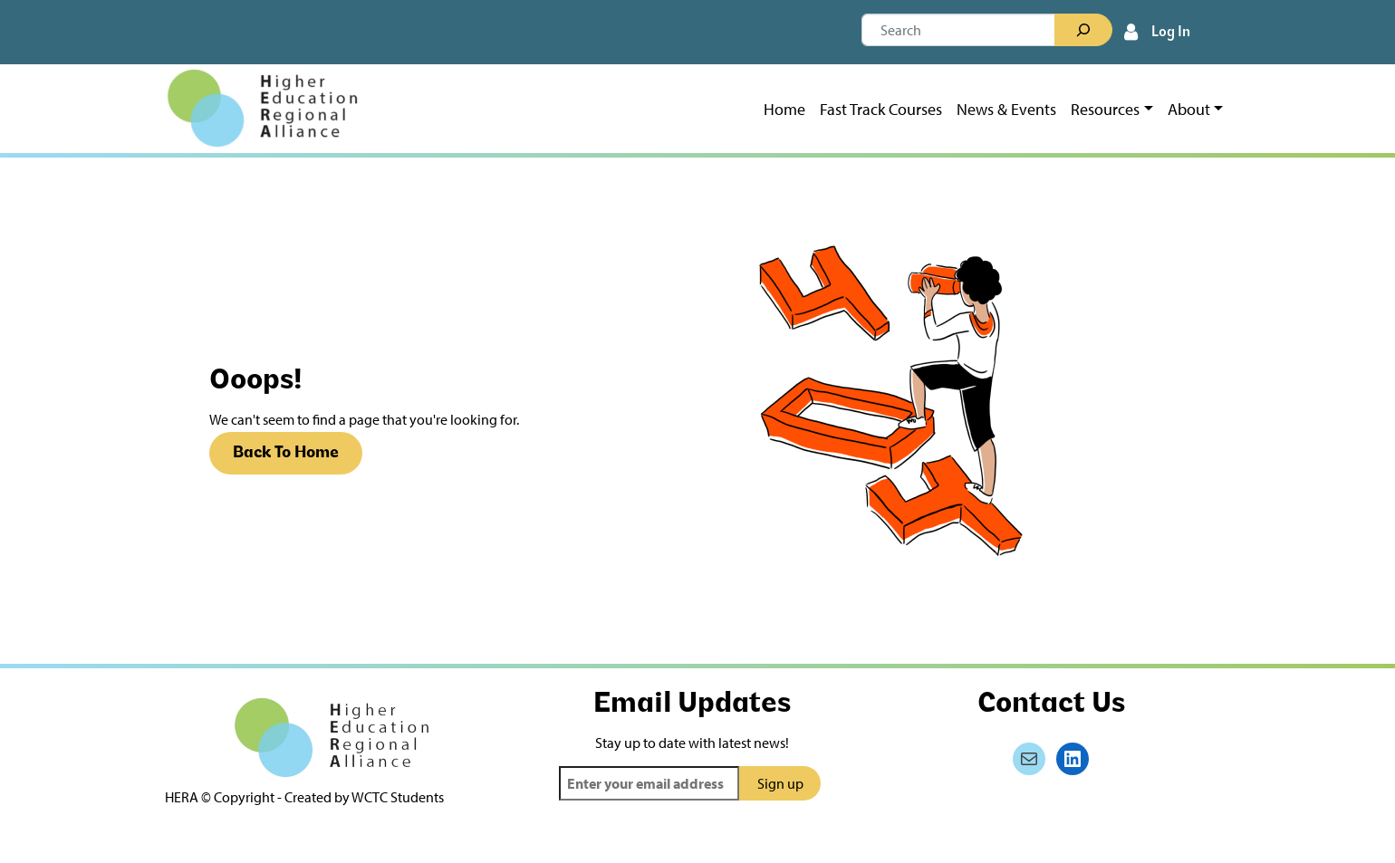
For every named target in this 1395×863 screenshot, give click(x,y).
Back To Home (286, 453)
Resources (1105, 109)
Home (784, 109)
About (1189, 109)
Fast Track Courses (881, 109)
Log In (1170, 32)
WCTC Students (397, 797)
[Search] (1083, 30)
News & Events (1006, 109)
